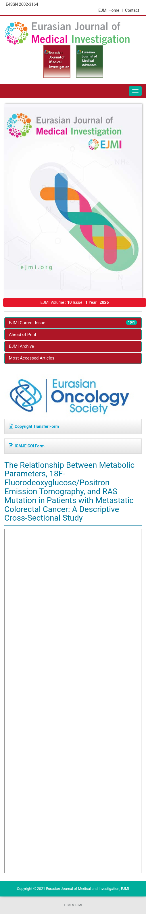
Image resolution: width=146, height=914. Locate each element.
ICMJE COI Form (27, 446)
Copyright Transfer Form (34, 426)
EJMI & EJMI (73, 905)
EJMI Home (110, 10)
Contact (132, 10)
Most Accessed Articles (31, 358)
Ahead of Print (22, 334)
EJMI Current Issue (73, 322)
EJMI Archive (21, 346)
